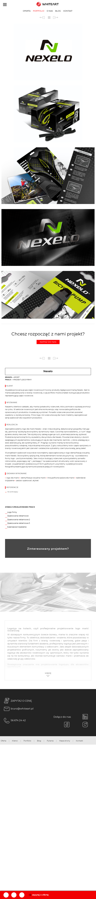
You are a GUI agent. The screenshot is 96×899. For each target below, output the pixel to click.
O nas (50, 11)
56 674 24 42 (14, 720)
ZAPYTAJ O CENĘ (17, 701)
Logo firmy (12, 512)
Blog (58, 11)
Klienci (15, 741)
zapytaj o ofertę (40, 895)
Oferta (27, 11)
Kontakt (67, 11)
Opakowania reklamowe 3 (18, 523)
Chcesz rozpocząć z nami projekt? (48, 338)
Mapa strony (64, 741)
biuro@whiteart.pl (18, 709)
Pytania (50, 741)
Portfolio (38, 11)
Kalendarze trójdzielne (16, 527)
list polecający (12, 492)
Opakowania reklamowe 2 (18, 519)
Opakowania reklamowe (17, 516)
